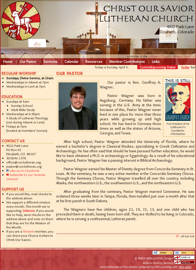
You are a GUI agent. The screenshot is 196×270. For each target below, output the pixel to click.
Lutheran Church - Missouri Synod (170, 56)
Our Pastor (27, 61)
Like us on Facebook (22, 170)
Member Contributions (127, 61)
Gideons (28, 210)
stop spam (185, 267)
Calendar (71, 61)
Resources (94, 61)
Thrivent (28, 231)
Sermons (50, 61)
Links (156, 61)
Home (7, 61)
